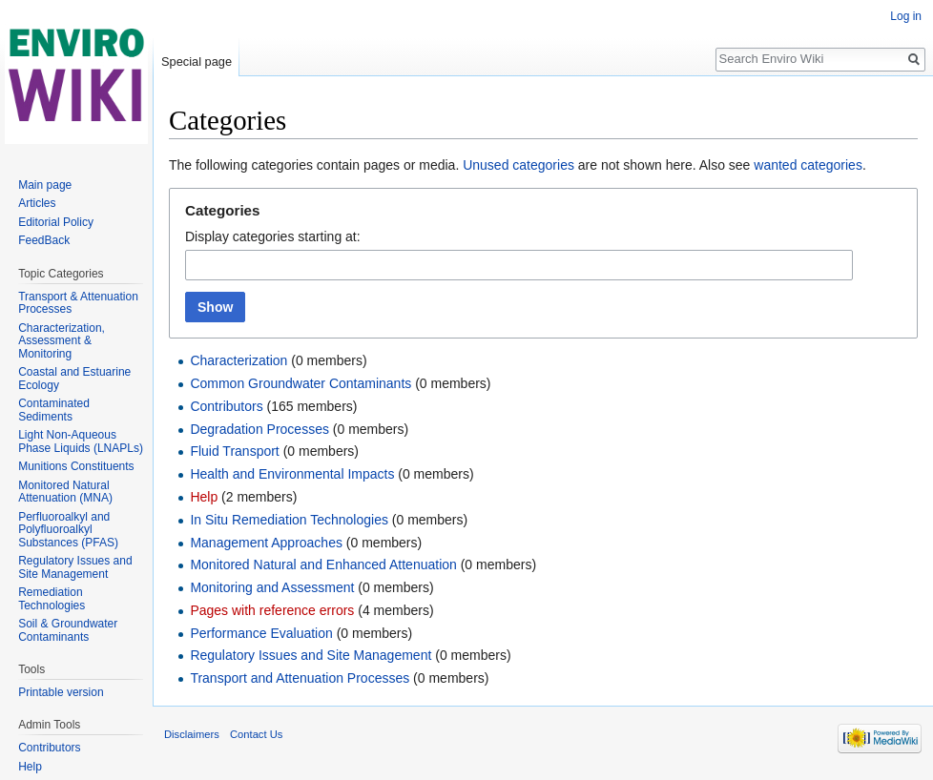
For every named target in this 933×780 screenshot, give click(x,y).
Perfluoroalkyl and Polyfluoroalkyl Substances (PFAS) (68, 529)
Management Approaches (266, 542)
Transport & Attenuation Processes (78, 303)
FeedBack (44, 240)
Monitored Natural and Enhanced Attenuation (323, 564)
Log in (906, 16)
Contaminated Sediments (54, 410)
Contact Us (256, 734)
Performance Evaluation (261, 633)
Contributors (226, 406)
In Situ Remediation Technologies (289, 519)
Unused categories (518, 165)
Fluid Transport (234, 451)
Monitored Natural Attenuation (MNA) (65, 492)
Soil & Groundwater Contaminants (67, 630)
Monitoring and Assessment (272, 587)
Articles (36, 203)
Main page (45, 185)
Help (204, 496)
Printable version (60, 692)
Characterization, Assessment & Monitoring (61, 340)
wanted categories (808, 165)
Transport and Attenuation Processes (299, 678)
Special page (196, 61)
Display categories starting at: (273, 236)
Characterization (238, 360)
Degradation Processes (259, 429)
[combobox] (519, 265)
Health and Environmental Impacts (292, 474)
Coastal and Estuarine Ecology (74, 378)
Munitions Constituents (76, 466)
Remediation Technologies (51, 598)
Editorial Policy (55, 222)
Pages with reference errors (272, 610)
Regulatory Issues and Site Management (310, 655)
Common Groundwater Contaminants (300, 383)
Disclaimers (191, 734)
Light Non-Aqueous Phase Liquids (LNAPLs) (80, 441)
